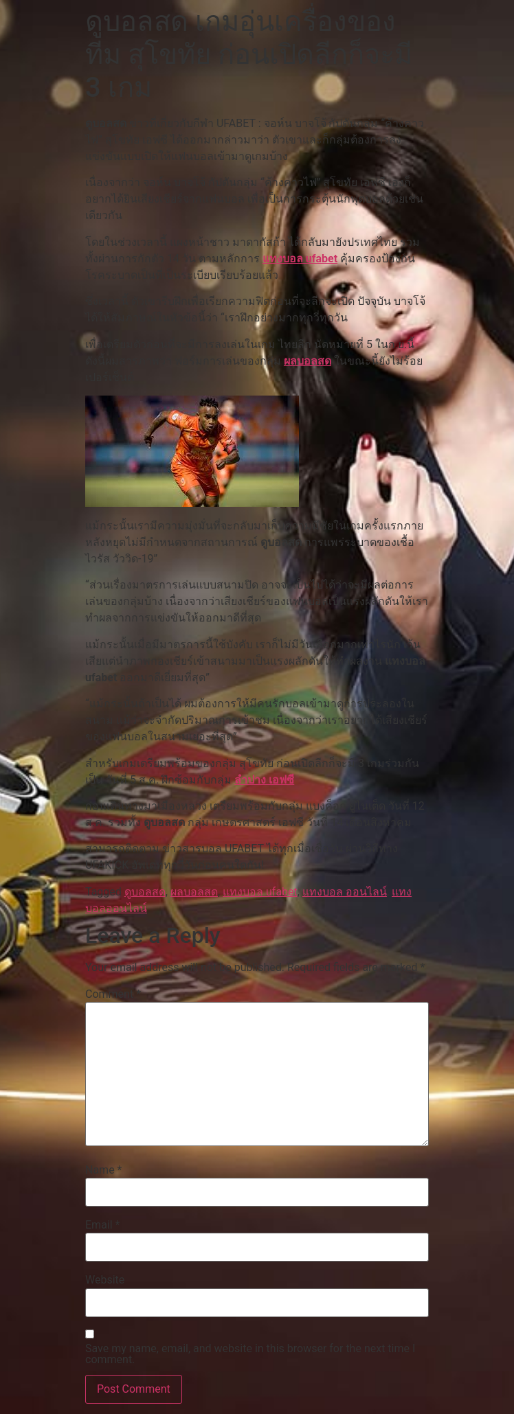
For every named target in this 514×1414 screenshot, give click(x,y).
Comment (113, 994)
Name (103, 1170)
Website (104, 1280)
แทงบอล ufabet (299, 258)
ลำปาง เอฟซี (264, 779)
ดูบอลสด (145, 891)
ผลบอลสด (307, 360)
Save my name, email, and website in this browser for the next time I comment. (250, 1354)
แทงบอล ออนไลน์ (344, 891)
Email (102, 1225)
